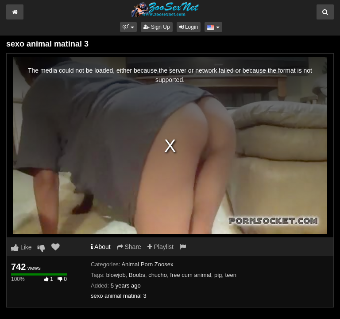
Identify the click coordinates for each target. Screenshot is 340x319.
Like (21, 247)
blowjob (116, 275)
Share (129, 246)
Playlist (160, 246)
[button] (128, 27)
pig (218, 275)
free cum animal (190, 275)
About (101, 246)
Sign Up (156, 27)
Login (188, 27)
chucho (157, 275)
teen (230, 275)
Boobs (137, 275)
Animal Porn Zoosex (147, 264)
